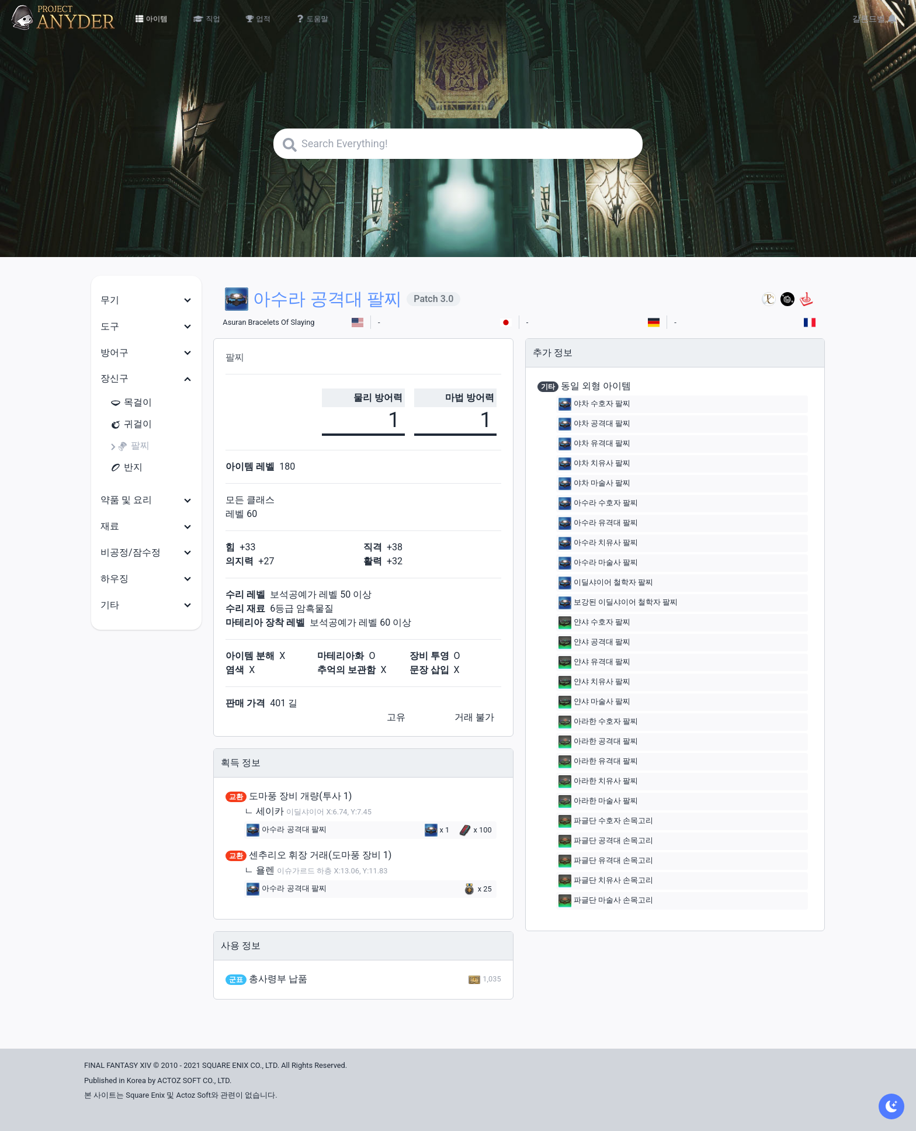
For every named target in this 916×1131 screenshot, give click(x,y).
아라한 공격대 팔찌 (598, 742)
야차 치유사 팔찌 (594, 463)
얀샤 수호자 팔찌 (594, 622)
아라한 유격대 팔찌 (598, 761)
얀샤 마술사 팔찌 (594, 702)
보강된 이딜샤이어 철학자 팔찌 (618, 602)
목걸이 (131, 403)
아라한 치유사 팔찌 (598, 781)
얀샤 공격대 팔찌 (594, 642)
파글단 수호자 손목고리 (605, 821)
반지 (126, 468)
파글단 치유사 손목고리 (605, 881)
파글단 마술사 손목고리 (605, 900)
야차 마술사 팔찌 (594, 483)
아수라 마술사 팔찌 (598, 563)
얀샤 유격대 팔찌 (594, 662)
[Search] (458, 144)
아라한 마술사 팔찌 (598, 801)
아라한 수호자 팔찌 (598, 722)
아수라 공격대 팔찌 (286, 830)
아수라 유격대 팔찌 (598, 523)
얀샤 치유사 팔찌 (594, 682)
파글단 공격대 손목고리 (605, 841)
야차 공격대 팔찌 (594, 424)
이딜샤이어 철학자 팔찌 (605, 583)
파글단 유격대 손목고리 (605, 861)
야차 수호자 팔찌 (594, 404)
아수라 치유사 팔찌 (598, 543)
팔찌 (133, 446)
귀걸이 (131, 424)
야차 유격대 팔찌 (594, 444)
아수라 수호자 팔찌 (598, 503)
